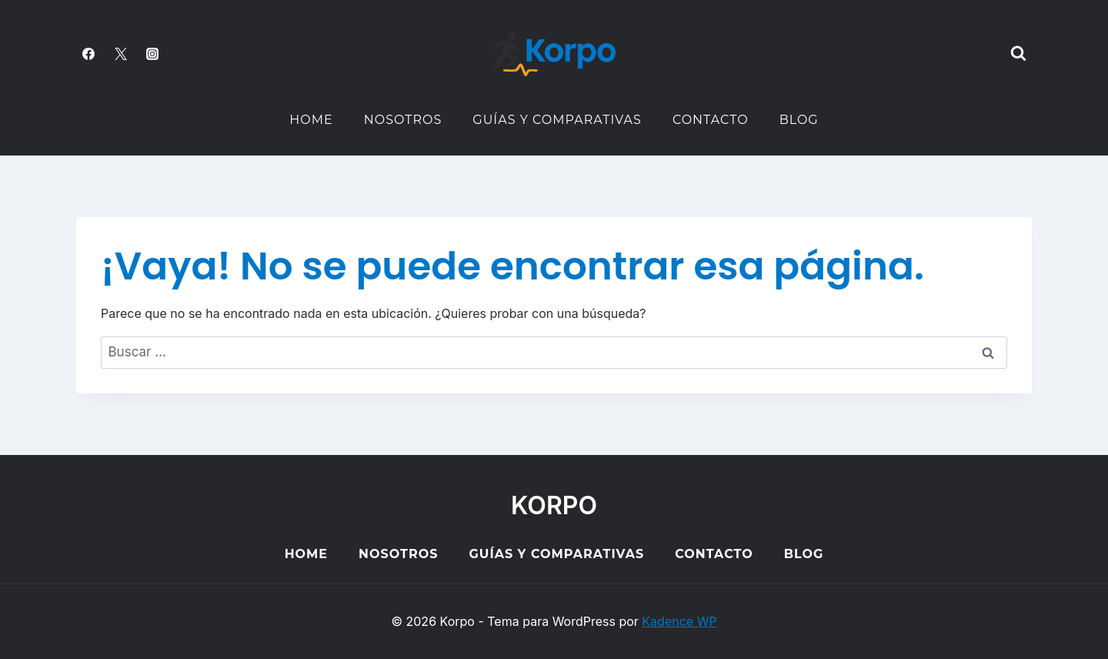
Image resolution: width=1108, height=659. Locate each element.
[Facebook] (88, 54)
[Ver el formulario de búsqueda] (1018, 54)
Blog (799, 119)
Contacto (710, 119)
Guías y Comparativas (557, 119)
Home (310, 119)
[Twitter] (120, 54)
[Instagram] (152, 54)
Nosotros (403, 119)
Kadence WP (679, 621)
